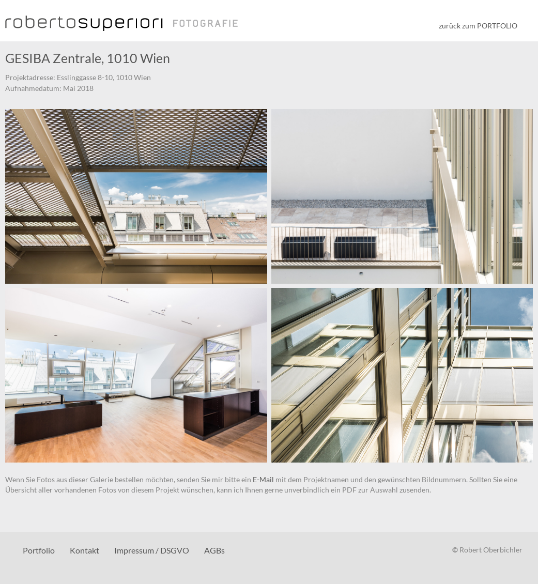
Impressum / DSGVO (151, 550)
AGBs (214, 550)
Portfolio (39, 550)
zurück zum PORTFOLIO (478, 25)
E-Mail (263, 479)
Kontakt (84, 550)
